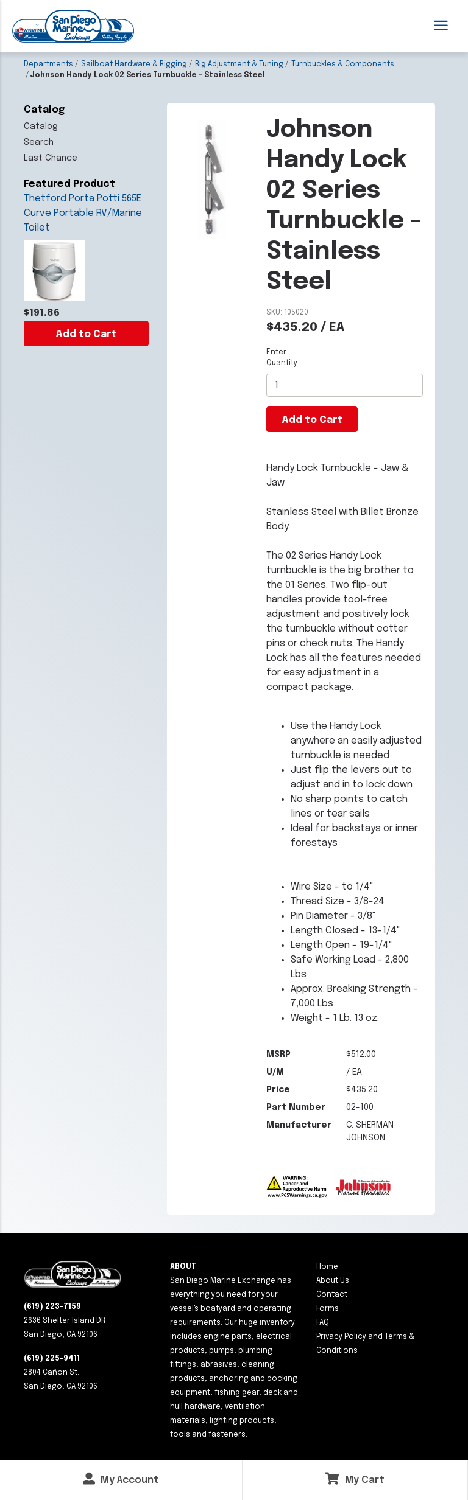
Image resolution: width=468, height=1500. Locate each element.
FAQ (322, 1323)
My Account (121, 1479)
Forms (327, 1309)
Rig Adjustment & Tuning (239, 64)
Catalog (41, 126)
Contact (331, 1295)
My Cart (355, 1479)
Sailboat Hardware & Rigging (134, 64)
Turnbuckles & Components (342, 64)
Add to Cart (85, 334)
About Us (332, 1281)
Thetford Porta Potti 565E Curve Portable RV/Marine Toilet (83, 213)
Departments (48, 64)
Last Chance (50, 158)
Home (327, 1267)
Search (39, 142)
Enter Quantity (281, 358)
